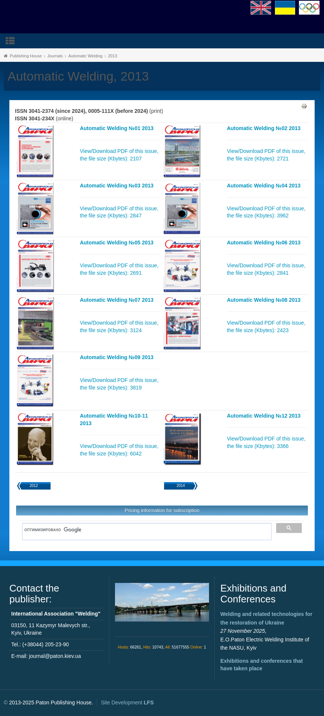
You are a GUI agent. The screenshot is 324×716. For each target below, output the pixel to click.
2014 (180, 486)
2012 (34, 486)
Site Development (127, 703)
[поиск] (144, 529)
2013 (112, 56)
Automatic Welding (85, 56)
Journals (55, 56)
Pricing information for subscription (162, 510)
